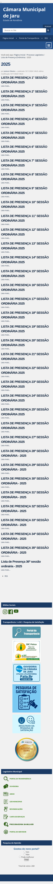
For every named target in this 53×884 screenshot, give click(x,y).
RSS (46, 38)
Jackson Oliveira (9, 71)
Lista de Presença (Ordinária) (13, 57)
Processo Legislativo (35, 55)
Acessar (48, 26)
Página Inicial (8, 38)
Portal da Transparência (29, 38)
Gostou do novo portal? (26, 849)
